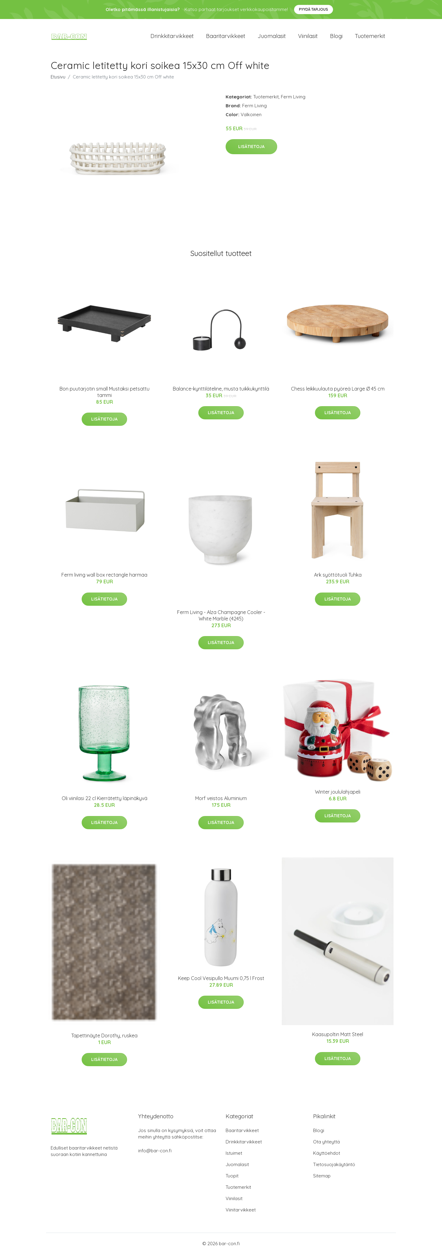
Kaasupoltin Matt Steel (337, 1035)
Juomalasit (272, 36)
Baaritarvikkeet (225, 36)
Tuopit (232, 1177)
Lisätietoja (251, 148)
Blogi (336, 36)
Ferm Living (293, 98)
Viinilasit (308, 36)
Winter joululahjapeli (337, 793)
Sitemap (322, 1177)
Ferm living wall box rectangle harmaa (104, 576)
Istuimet (234, 1154)
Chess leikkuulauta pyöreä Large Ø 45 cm (338, 390)
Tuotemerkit (370, 36)
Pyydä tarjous (313, 9)
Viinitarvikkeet (241, 1211)
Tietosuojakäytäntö (334, 1165)
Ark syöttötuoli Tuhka (338, 576)
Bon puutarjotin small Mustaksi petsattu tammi (104, 393)
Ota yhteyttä (326, 1143)
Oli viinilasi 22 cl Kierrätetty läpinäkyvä (104, 799)
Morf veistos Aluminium (221, 799)
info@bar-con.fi (155, 1151)
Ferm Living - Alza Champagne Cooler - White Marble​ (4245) (221, 616)
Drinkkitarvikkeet (172, 36)
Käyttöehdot (326, 1154)
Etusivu (58, 78)
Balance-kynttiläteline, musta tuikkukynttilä (221, 390)
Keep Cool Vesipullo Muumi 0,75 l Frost (221, 979)
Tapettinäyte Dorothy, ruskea (104, 1036)
